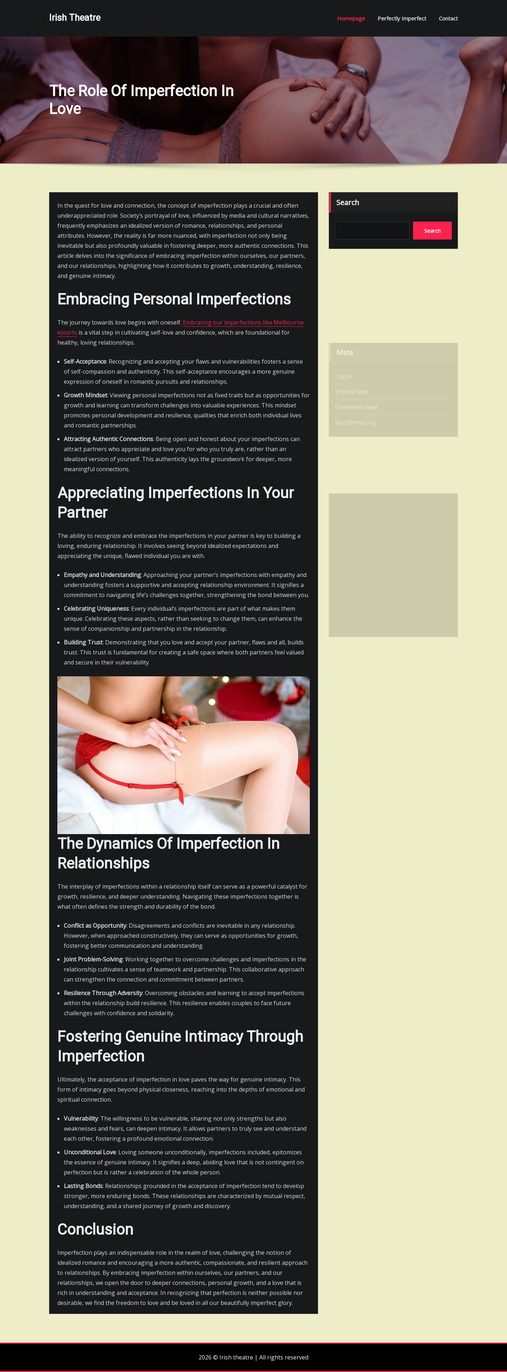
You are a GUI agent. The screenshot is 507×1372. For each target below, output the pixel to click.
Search (347, 202)
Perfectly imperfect (402, 18)
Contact (448, 18)
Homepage (351, 18)
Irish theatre (74, 17)
